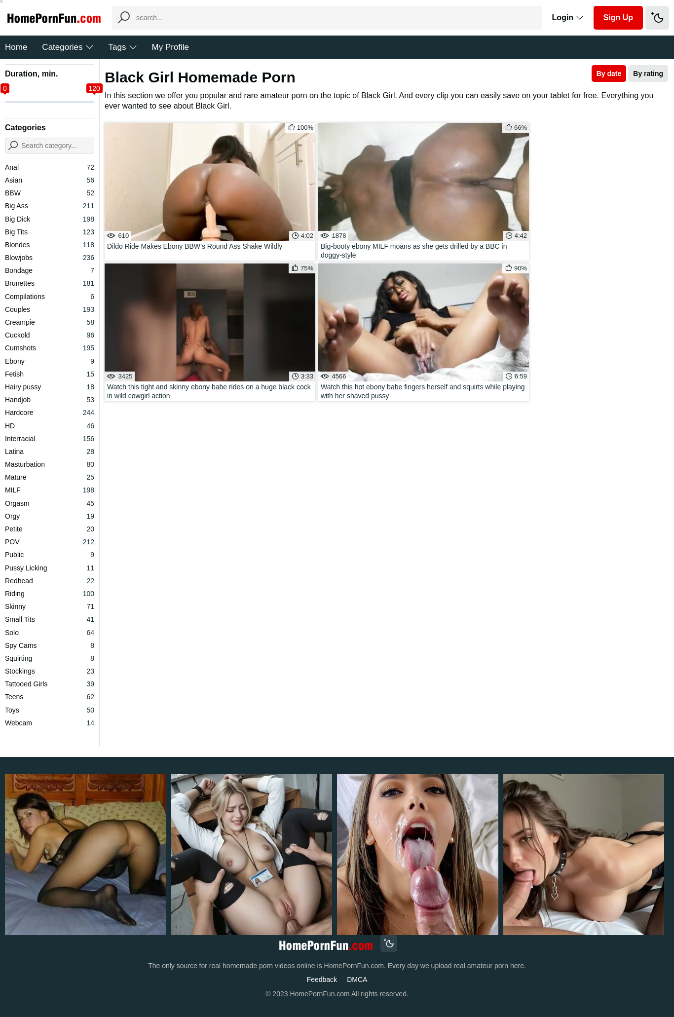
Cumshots (49, 347)
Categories (67, 47)
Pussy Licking (49, 568)
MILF (49, 490)
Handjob (49, 399)
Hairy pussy (49, 386)
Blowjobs (49, 257)
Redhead (49, 580)
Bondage (49, 270)
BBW (49, 192)
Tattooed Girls (49, 683)
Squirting (49, 658)
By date (609, 73)
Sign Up (618, 17)
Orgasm (49, 503)
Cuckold (49, 335)
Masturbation (49, 464)
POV (49, 541)
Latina (49, 451)
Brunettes (49, 283)
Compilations (49, 296)
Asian (49, 180)
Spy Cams (49, 645)
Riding (49, 593)
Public (49, 554)
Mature (49, 477)
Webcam (49, 722)
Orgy (49, 516)
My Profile (170, 47)
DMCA (357, 979)
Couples (49, 309)
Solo (49, 632)
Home (16, 47)
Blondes (49, 244)
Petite (49, 529)
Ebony (49, 361)
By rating (648, 73)
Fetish (49, 374)
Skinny (49, 606)
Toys (49, 710)
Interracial (49, 438)
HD (49, 425)
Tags (123, 47)
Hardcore (49, 412)
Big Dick (49, 219)
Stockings (49, 671)
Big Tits (49, 231)
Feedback (322, 979)
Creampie (49, 322)
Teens (49, 696)
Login (568, 17)
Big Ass (49, 205)
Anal (49, 167)
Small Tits (49, 619)
